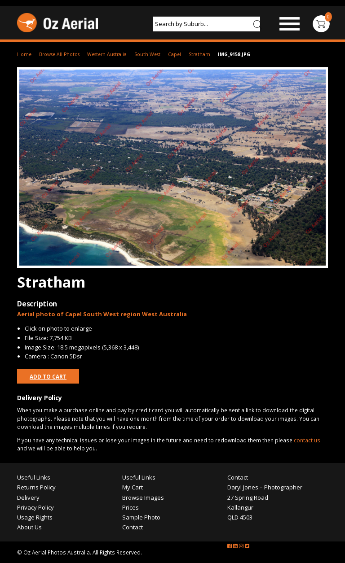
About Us (29, 527)
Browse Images (143, 497)
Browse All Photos (59, 54)
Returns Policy (36, 487)
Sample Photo (141, 517)
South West (147, 54)
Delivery (28, 497)
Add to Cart (48, 376)
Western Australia (107, 54)
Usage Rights (35, 517)
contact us (307, 440)
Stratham (199, 54)
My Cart (132, 487)
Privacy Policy (35, 507)
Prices (130, 507)
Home (24, 54)
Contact (132, 527)
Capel (174, 54)
